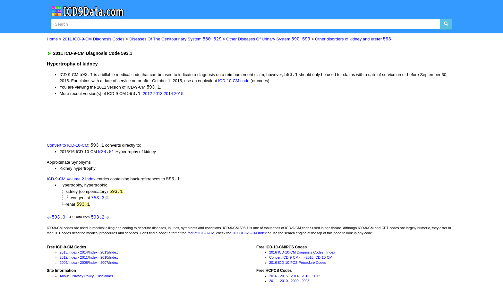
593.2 (97, 219)
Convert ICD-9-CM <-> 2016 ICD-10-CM (300, 259)
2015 (178, 94)
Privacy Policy (83, 278)
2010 (104, 259)
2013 (158, 94)
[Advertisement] (161, 119)
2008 (84, 264)
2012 (147, 94)
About (64, 278)
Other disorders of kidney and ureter (354, 39)
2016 (273, 278)
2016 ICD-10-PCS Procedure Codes (297, 264)
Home (52, 39)
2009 (63, 264)
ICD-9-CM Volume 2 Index (71, 180)
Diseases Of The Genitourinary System (175, 39)
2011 (84, 259)
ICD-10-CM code (234, 81)
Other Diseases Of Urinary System (268, 39)
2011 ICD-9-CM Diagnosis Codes (93, 39)
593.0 (58, 219)
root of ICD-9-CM (200, 235)
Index (72, 254)
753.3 (98, 199)
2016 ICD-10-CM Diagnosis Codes (296, 254)
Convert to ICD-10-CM (67, 146)
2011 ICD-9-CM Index (249, 235)
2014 (168, 94)
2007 (104, 264)
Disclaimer (105, 278)
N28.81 (106, 153)
